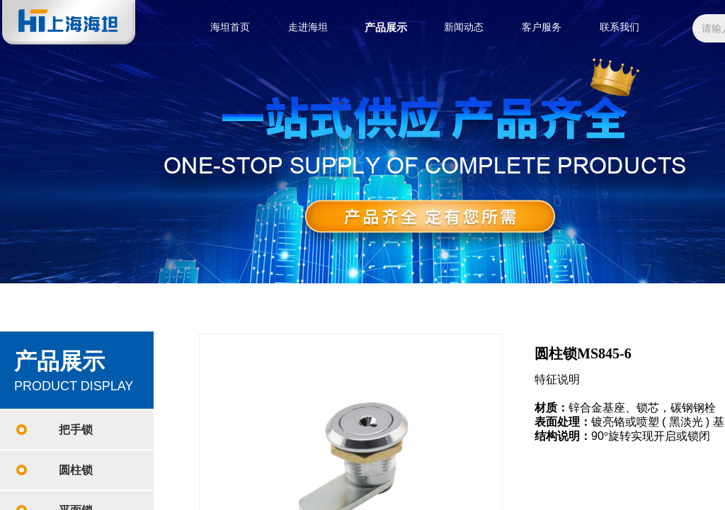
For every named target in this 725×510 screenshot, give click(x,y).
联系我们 (619, 27)
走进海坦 (308, 27)
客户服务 (541, 27)
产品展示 (386, 27)
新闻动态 (464, 27)
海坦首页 (230, 27)
